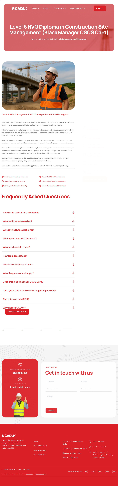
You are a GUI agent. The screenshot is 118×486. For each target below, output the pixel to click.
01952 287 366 (20, 408)
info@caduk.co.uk (20, 422)
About (35, 8)
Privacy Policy (29, 474)
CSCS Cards (60, 8)
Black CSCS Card (40, 446)
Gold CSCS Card (40, 455)
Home (33, 39)
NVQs (46, 8)
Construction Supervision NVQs (75, 448)
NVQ (39, 39)
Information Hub (77, 8)
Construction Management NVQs (73, 442)
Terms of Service (40, 474)
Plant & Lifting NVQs (70, 457)
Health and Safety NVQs (72, 453)
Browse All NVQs (40, 450)
